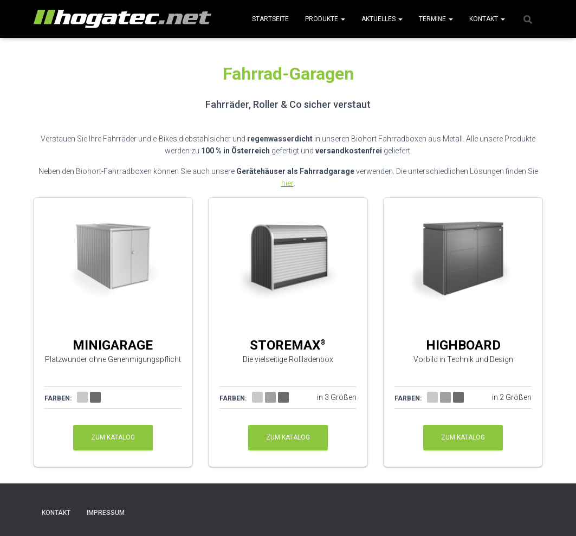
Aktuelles (382, 19)
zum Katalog (113, 437)
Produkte (325, 19)
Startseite (270, 19)
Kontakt (487, 19)
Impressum (106, 512)
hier (287, 183)
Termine (436, 19)
